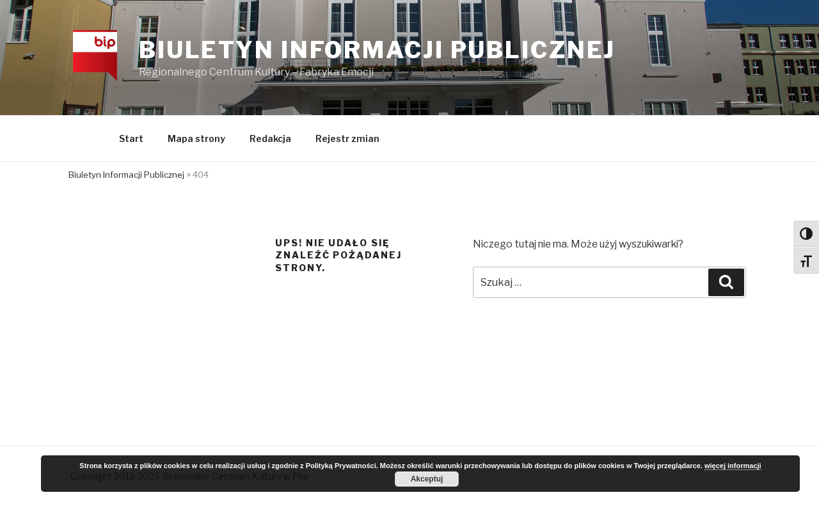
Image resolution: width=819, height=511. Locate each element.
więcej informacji (732, 466)
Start (131, 140)
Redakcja (270, 140)
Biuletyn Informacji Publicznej (378, 50)
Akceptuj (427, 479)
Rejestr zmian (347, 140)
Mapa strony (196, 140)
